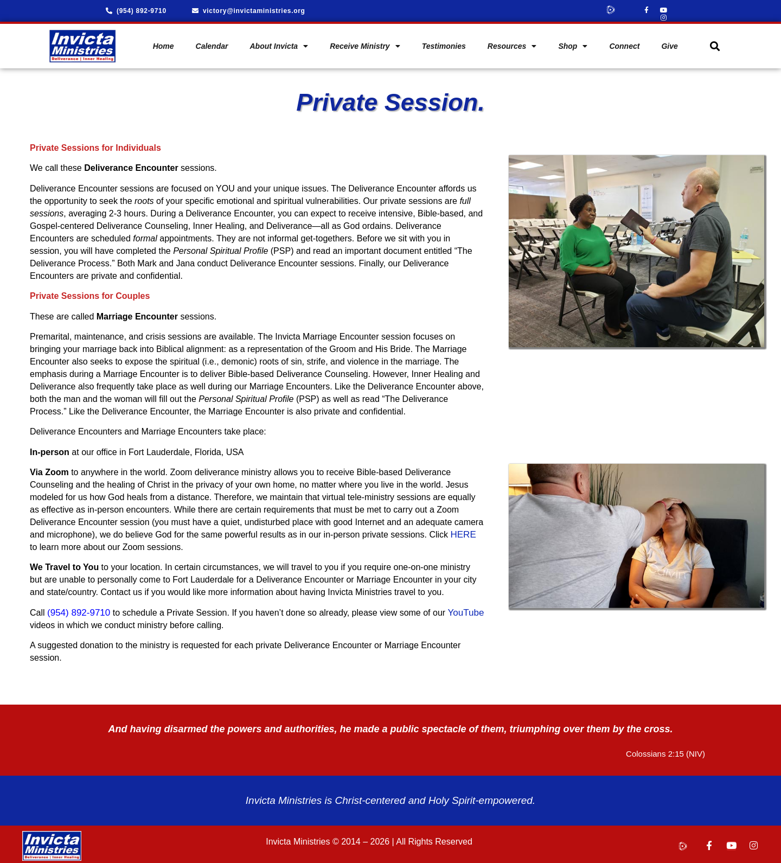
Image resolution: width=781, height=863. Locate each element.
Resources (512, 43)
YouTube (466, 609)
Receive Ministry (365, 43)
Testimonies (444, 43)
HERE (463, 531)
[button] (715, 43)
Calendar (212, 43)
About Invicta (278, 43)
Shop (572, 43)
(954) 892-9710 (78, 609)
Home (163, 43)
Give (669, 43)
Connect (624, 43)
